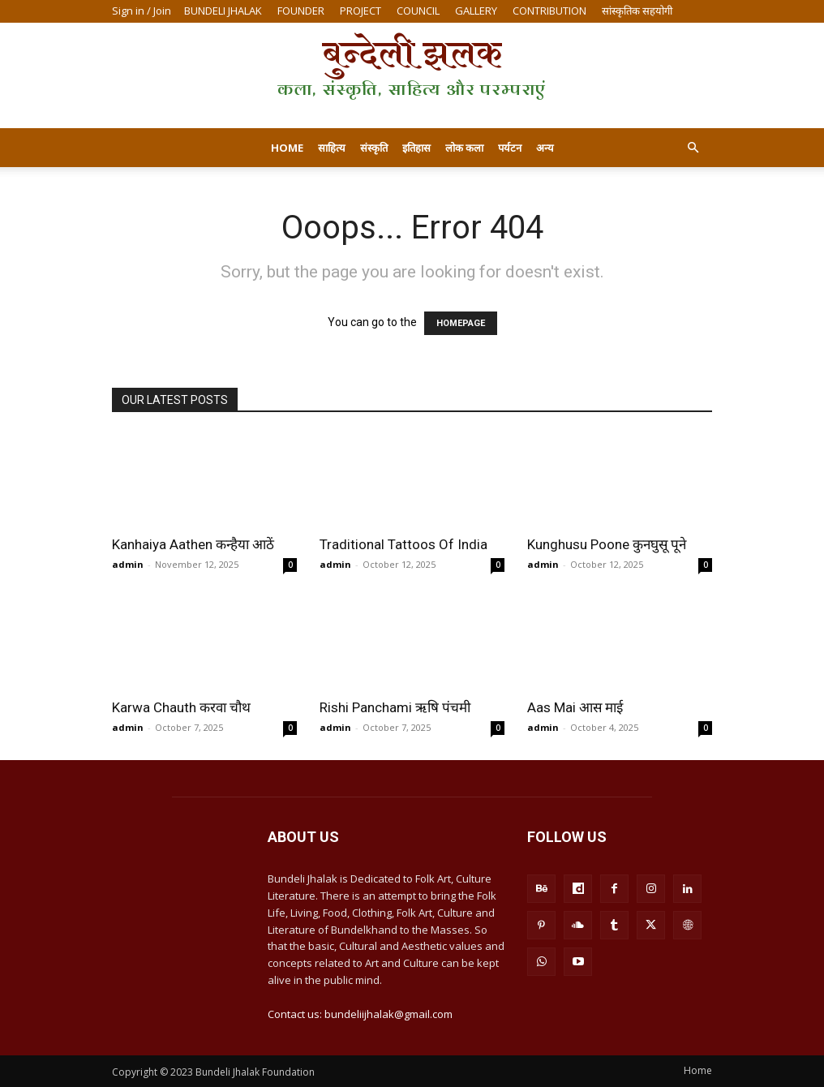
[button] (692, 148)
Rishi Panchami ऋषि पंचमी (395, 707)
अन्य (545, 147)
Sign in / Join (141, 10)
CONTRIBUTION (549, 10)
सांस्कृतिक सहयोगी (637, 10)
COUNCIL (418, 10)
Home (287, 147)
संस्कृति (374, 147)
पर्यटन (509, 147)
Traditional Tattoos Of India (403, 544)
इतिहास (416, 147)
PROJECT (360, 10)
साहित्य (331, 147)
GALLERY (476, 10)
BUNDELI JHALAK (223, 10)
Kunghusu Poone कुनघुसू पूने (606, 544)
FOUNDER (300, 10)
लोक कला (464, 147)
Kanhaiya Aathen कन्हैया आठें (193, 544)
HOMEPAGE (460, 323)
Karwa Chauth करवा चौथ (181, 707)
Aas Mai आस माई (575, 707)
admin (128, 564)
